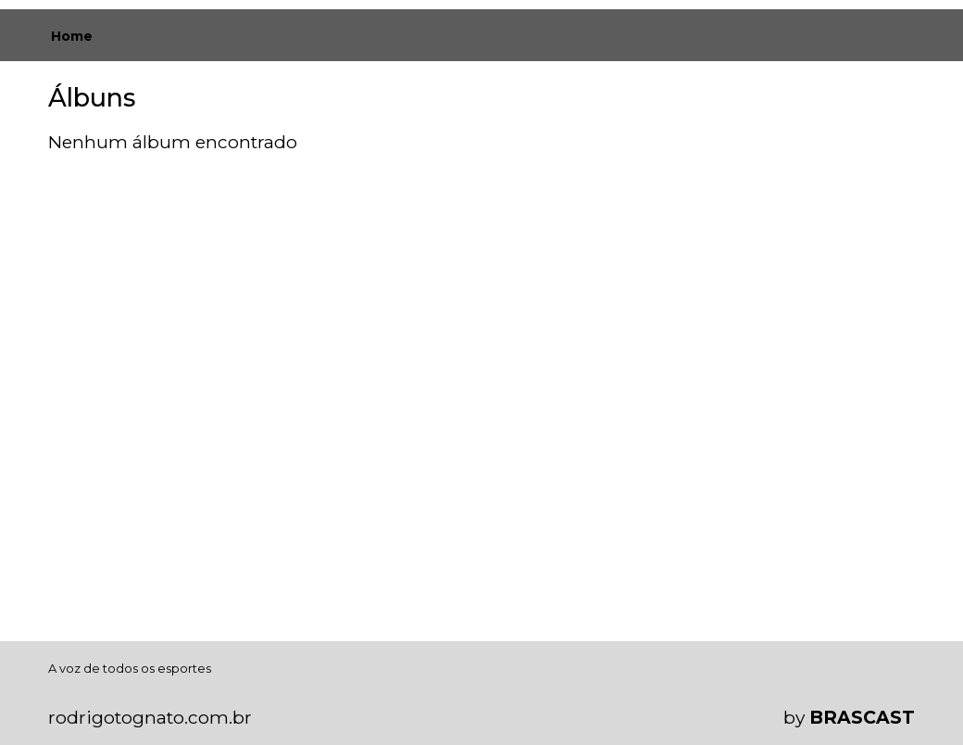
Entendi (890, 672)
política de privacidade (109, 700)
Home (72, 36)
